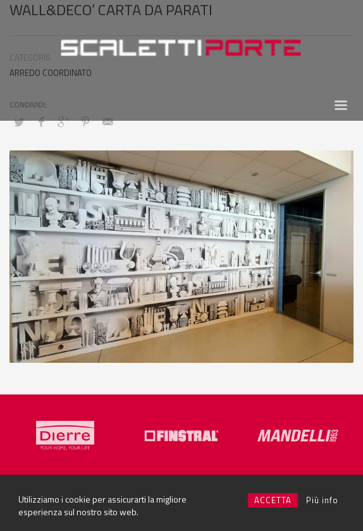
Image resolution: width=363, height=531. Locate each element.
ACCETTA (273, 500)
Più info (322, 500)
